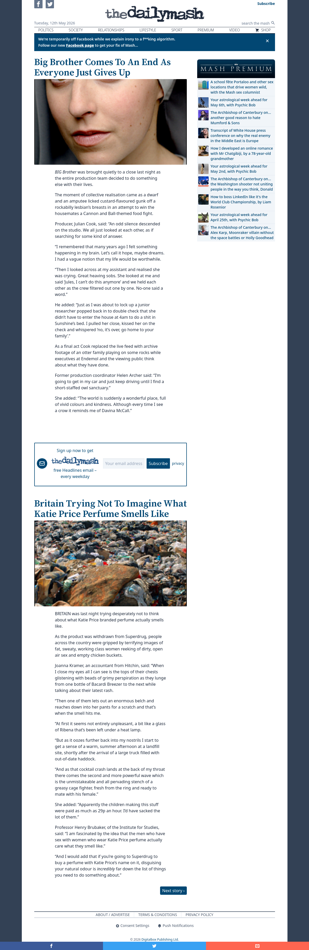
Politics (46, 29)
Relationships (111, 29)
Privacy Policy (199, 914)
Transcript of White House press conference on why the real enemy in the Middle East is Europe (241, 135)
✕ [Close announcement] (267, 41)
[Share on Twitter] (154, 946)
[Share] (257, 946)
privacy (178, 463)
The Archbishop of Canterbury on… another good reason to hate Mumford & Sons (241, 117)
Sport (176, 29)
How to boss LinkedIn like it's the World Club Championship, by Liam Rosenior (241, 202)
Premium (206, 29)
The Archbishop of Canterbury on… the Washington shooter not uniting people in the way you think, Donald (242, 184)
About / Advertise (113, 914)
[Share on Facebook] (51, 946)
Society (76, 29)
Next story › (173, 890)
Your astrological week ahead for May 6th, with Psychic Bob (239, 102)
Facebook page (80, 45)
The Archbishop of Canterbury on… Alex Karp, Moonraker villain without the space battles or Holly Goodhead (242, 232)
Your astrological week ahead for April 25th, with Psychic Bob (239, 217)
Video (234, 29)
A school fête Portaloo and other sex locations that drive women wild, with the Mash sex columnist (242, 87)
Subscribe (158, 463)
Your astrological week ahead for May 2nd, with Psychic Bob (239, 169)
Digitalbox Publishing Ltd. (160, 939)
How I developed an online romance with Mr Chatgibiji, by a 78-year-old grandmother (242, 153)
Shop (263, 29)
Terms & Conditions (157, 914)
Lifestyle (148, 29)
